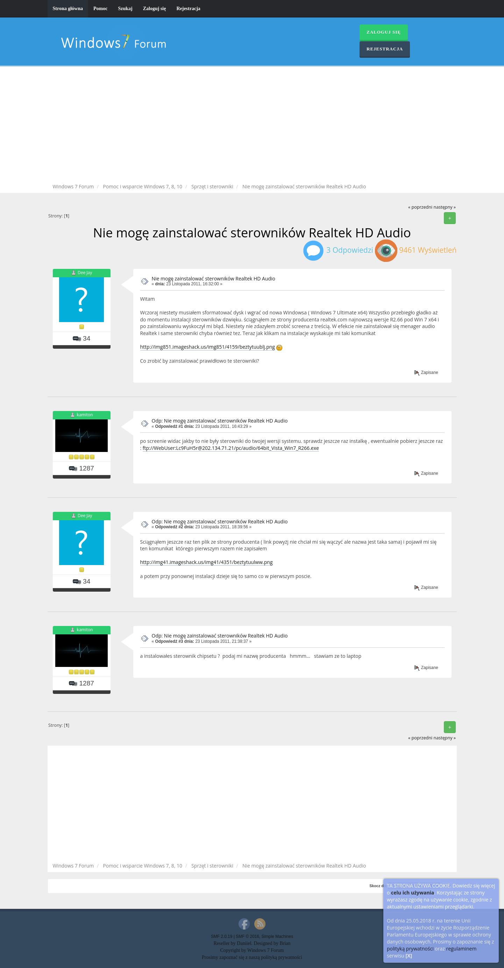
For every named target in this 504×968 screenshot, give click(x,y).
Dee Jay (85, 273)
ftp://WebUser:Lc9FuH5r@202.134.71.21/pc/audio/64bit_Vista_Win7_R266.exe (231, 448)
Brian (284, 943)
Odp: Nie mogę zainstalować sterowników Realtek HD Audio (220, 420)
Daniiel (244, 943)
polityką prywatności (410, 948)
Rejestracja (188, 8)
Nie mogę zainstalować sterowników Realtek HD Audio (214, 278)
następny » (444, 207)
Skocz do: (378, 886)
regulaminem (461, 948)
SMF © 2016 (247, 936)
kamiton (85, 415)
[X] (409, 955)
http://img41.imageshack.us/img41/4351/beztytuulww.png (206, 562)
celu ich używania (412, 892)
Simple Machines (277, 936)
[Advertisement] (252, 126)
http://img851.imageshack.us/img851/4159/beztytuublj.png (207, 346)
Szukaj (125, 8)
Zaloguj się (154, 8)
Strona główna (68, 8)
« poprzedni (420, 207)
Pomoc (100, 8)
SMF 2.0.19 (221, 936)
